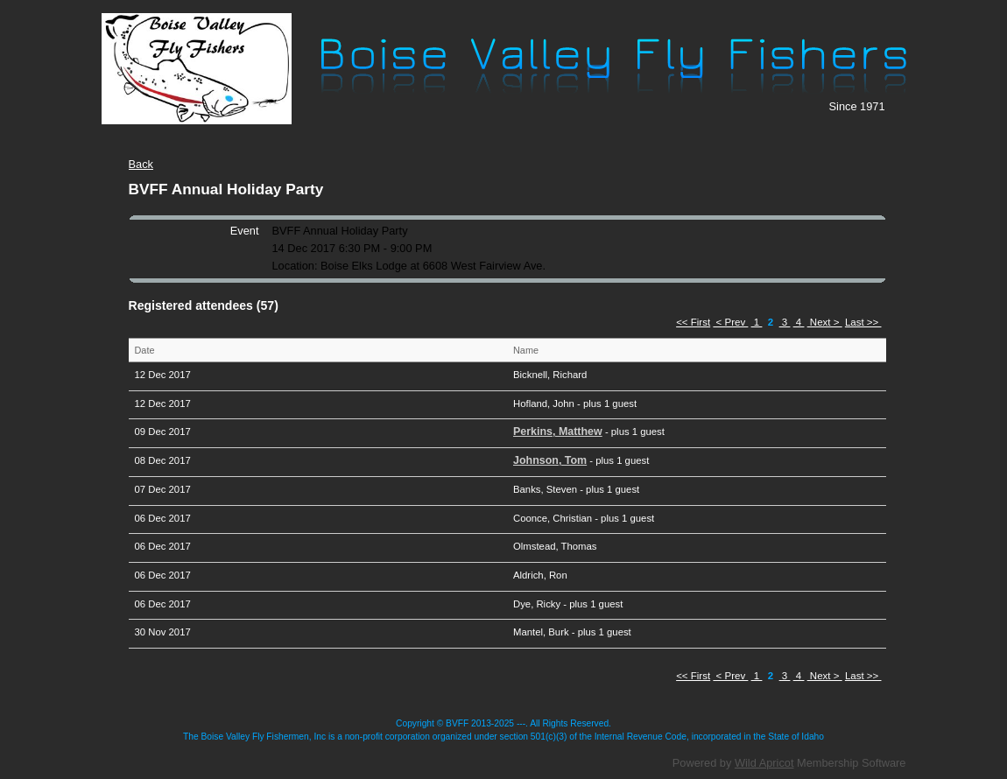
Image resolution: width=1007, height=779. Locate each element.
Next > (824, 322)
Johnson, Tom (550, 460)
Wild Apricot (764, 762)
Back (141, 164)
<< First (693, 322)
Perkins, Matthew (557, 431)
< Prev (730, 322)
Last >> (863, 322)
